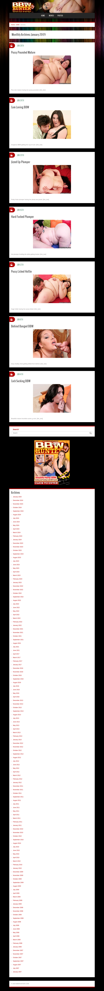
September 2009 (18, 882)
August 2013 (17, 715)
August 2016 (17, 682)
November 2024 (18, 504)
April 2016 (16, 697)
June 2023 (16, 565)
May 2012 (16, 768)
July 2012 (16, 761)
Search (16, 429)
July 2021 (16, 647)
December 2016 (18, 668)
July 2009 (16, 890)
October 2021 (17, 636)
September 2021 (18, 640)
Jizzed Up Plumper (20, 162)
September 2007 (18, 961)
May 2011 (16, 811)
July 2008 (16, 925)
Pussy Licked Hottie (21, 271)
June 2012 (16, 765)
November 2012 (18, 747)
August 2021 (17, 643)
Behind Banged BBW (22, 326)
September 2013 (18, 711)
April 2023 (16, 572)
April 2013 (16, 729)
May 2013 (16, 725)
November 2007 (18, 954)
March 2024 (16, 532)
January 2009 (17, 904)
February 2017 (17, 661)
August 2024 (17, 515)
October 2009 (17, 879)
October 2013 (17, 707)
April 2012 (16, 772)
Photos (60, 15)
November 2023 (18, 547)
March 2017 (16, 657)
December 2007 (18, 950)
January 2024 (17, 540)
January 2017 (17, 665)
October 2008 (17, 915)
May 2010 (16, 854)
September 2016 (18, 679)
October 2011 (17, 793)
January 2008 (17, 947)
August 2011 (17, 800)
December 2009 (18, 872)
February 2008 (17, 943)
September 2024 (18, 511)
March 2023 (16, 575)
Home (43, 15)
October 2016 (17, 675)
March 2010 (16, 861)
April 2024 (16, 529)
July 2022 (16, 604)
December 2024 (18, 500)
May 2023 (16, 568)
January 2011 (17, 825)
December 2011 (18, 786)
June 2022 (16, 607)
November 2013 (18, 704)
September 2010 (18, 840)
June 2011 (16, 807)
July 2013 (16, 718)
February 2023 (17, 579)
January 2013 (17, 740)
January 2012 (17, 782)
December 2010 (18, 829)
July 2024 (16, 518)
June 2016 (16, 690)
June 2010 (16, 850)
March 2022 (16, 618)
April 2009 (16, 893)
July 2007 (16, 968)
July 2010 (16, 847)
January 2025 (17, 497)
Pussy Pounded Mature (23, 52)
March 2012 (16, 775)
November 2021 (18, 632)
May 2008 (16, 932)
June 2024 (16, 522)
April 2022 (16, 615)
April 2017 (16, 654)
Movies (51, 15)
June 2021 (16, 650)
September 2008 (18, 918)
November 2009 (18, 875)
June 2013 (16, 722)
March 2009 (16, 897)
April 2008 (16, 936)
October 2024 (17, 507)
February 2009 (17, 900)
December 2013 (18, 700)
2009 (17, 25)
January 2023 (17, 582)
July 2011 (16, 804)
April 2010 (16, 857)
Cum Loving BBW (20, 107)
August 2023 (17, 557)
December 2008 (18, 907)
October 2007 (17, 957)
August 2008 (17, 922)
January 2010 (17, 868)
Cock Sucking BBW (21, 381)
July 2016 (16, 686)
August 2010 (17, 843)
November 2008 (18, 911)
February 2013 (17, 736)
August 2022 (17, 600)
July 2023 (16, 561)
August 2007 (17, 965)
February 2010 (17, 865)
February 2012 (17, 779)
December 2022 (18, 586)
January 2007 (17, 972)
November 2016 (18, 672)
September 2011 (18, 797)
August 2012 (17, 757)
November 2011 (18, 790)
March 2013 (16, 732)
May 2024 (16, 525)
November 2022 (18, 590)
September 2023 (18, 554)
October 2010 (17, 836)
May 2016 (16, 693)
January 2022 (17, 625)
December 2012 (18, 743)
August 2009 (17, 886)
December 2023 (18, 543)
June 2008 (16, 929)
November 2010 (18, 832)
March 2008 (16, 940)
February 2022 (17, 622)
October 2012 (17, 750)
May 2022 (16, 611)
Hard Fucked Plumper (22, 216)
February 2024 (17, 536)
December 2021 (18, 629)
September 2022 (18, 597)
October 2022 (17, 593)
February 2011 (17, 822)
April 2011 (16, 815)
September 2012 (18, 754)
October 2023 (17, 550)
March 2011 (16, 818)
